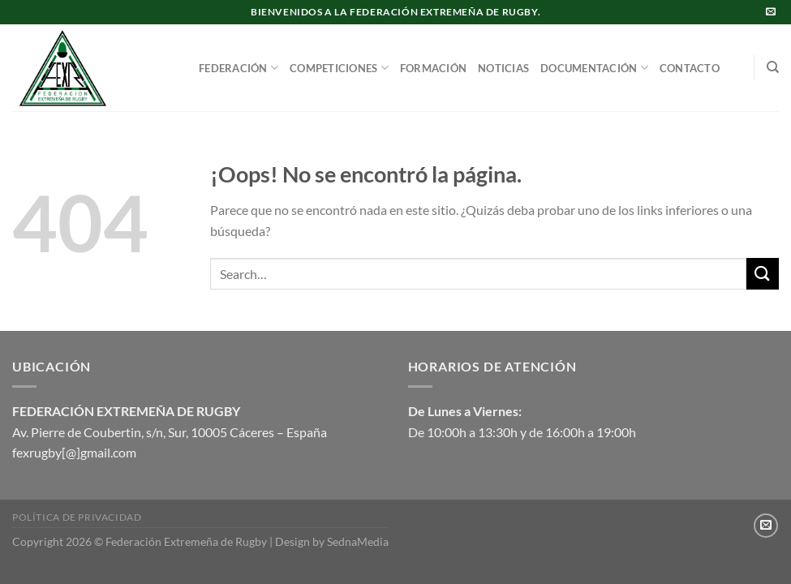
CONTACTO (690, 68)
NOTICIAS (503, 68)
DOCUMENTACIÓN (594, 67)
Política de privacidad (76, 517)
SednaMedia (358, 541)
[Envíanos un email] (771, 12)
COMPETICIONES (339, 67)
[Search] (773, 67)
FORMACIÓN (433, 68)
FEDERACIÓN (238, 67)
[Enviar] (762, 274)
